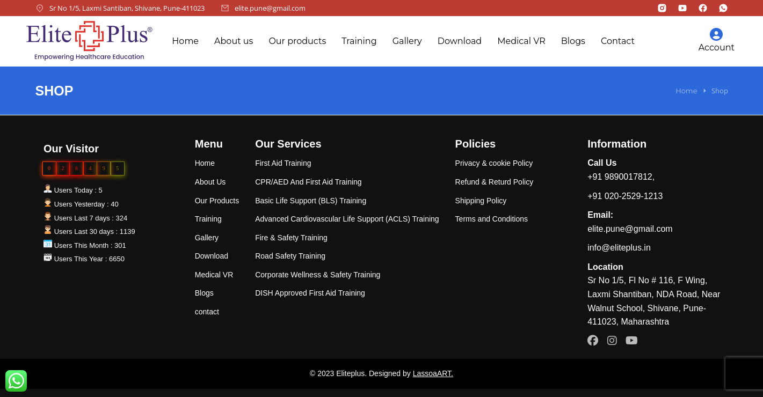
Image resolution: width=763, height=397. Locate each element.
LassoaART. (433, 373)
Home (185, 41)
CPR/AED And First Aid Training (308, 182)
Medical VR (521, 41)
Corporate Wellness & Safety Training (317, 274)
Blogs (573, 41)
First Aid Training (283, 163)
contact (207, 311)
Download (460, 41)
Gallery (407, 41)
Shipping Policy (481, 200)
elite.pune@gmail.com (270, 8)
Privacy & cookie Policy (494, 163)
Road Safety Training (290, 256)
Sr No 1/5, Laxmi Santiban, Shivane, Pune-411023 (127, 8)
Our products (297, 41)
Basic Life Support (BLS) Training (310, 200)
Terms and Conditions (491, 219)
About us (233, 41)
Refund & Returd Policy (494, 182)
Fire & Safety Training (291, 237)
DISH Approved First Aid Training (310, 293)
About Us (210, 182)
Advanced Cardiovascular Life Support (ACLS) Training (347, 219)
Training (358, 41)
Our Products (217, 200)
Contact (618, 41)
